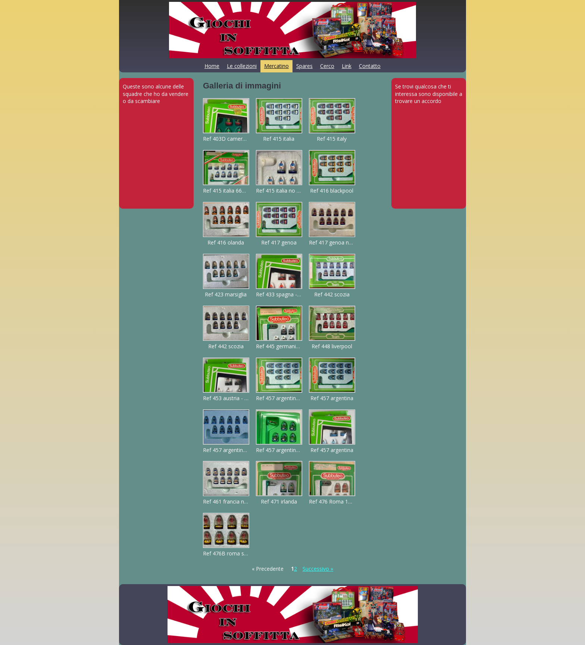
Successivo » (318, 568)
